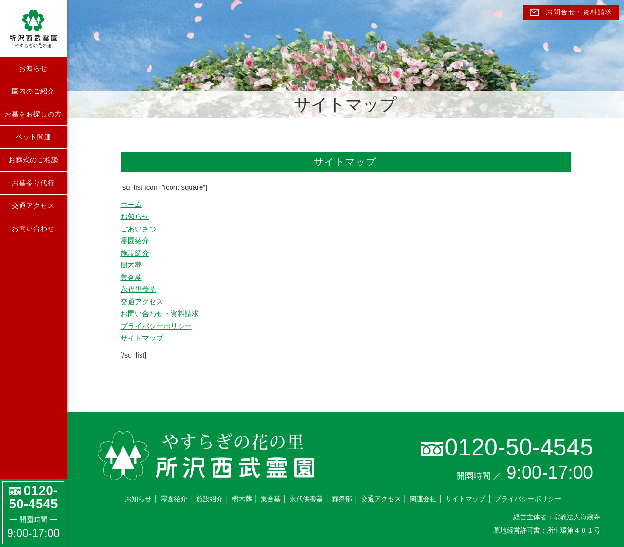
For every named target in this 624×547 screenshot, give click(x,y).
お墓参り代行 (33, 182)
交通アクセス (33, 205)
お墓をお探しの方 (33, 114)
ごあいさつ (138, 229)
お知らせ (33, 68)
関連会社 (423, 499)
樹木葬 (131, 265)
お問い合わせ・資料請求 (160, 314)
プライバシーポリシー (156, 326)
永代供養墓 (138, 289)
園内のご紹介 (33, 91)
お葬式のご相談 (34, 160)
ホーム (131, 204)
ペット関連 (33, 137)
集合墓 (131, 277)
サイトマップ (142, 338)
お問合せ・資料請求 (571, 12)
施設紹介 (135, 253)
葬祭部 (342, 499)
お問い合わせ (33, 228)
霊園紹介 (135, 241)
